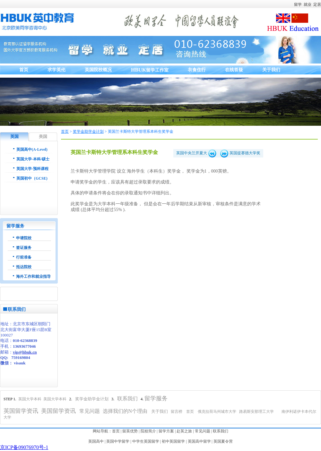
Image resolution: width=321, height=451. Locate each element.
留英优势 (130, 431)
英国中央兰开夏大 (196, 153)
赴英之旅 (184, 431)
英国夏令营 (223, 441)
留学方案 (166, 431)
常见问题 (202, 431)
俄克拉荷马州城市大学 (217, 411)
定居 (317, 4)
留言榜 (176, 411)
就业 (307, 4)
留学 (298, 4)
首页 (65, 131)
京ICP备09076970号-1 (24, 447)
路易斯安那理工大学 (256, 411)
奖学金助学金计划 (88, 131)
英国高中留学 (199, 441)
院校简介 (148, 431)
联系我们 (220, 431)
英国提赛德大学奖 (240, 153)
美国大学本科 (55, 399)
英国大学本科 (29, 399)
